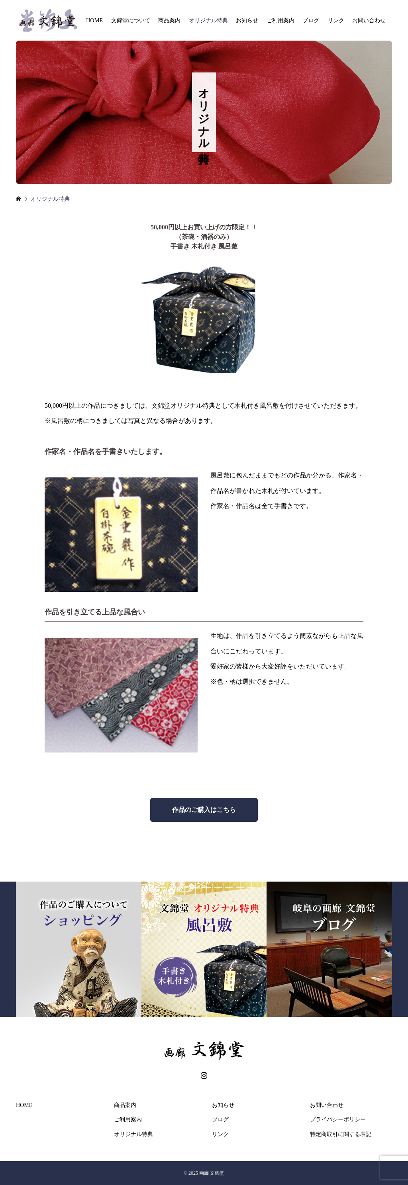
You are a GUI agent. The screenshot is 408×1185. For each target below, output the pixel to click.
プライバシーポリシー (338, 1119)
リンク (336, 20)
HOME (94, 20)
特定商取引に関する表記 (340, 1134)
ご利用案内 (280, 20)
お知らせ (247, 20)
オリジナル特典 (208, 20)
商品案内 (169, 20)
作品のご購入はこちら (204, 809)
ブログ (310, 20)
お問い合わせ (369, 20)
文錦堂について (130, 20)
